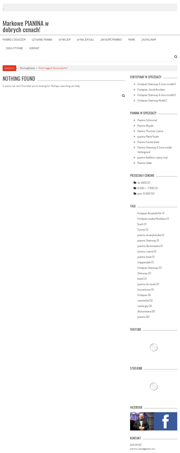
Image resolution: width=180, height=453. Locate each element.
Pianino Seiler (144, 163)
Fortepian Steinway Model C (152, 100)
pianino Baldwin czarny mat (152, 157)
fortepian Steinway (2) (149, 268)
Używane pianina (42, 39)
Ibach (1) (141, 224)
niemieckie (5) (145, 300)
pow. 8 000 (143, 193)
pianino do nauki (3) (148, 284)
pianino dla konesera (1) (150, 246)
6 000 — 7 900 (145, 188)
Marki (131, 39)
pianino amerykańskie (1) (150, 235)
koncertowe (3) (145, 289)
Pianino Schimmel (147, 120)
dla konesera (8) (146, 311)
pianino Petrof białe (148, 136)
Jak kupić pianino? (111, 39)
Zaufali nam (148, 39)
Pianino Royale (145, 125)
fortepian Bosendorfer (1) (150, 213)
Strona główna (27, 68)
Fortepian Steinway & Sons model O (156, 84)
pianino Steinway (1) (148, 240)
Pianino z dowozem (14, 39)
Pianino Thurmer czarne (150, 131)
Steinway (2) (144, 273)
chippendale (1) (145, 262)
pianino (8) (143, 317)
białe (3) (142, 278)
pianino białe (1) (146, 257)
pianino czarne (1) (146, 251)
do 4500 (142, 182)
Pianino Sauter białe (148, 142)
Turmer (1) (142, 229)
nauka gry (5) (144, 306)
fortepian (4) (144, 295)
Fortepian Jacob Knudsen (151, 89)
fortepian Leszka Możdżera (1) (153, 218)
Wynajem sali (85, 39)
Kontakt (34, 48)
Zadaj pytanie (14, 48)
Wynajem (64, 39)
